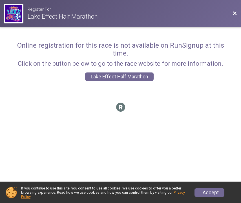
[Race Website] (16, 13)
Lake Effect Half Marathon (119, 77)
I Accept (209, 192)
